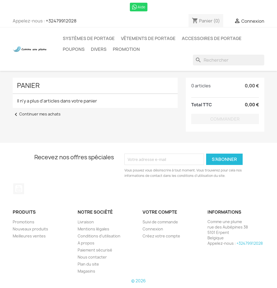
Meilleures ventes (29, 236)
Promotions (23, 221)
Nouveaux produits (30, 228)
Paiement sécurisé (95, 250)
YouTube (18, 188)
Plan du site (88, 264)
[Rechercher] (228, 60)
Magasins (86, 271)
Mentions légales (93, 228)
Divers (99, 49)
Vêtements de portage (148, 38)
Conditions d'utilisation (99, 236)
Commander (225, 119)
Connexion (153, 228)
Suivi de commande (160, 221)
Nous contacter (92, 257)
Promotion (126, 49)
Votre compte (160, 212)
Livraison (86, 221)
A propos (86, 243)
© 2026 (138, 281)
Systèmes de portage (89, 38)
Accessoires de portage (212, 38)
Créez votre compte (161, 236)
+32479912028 (61, 21)
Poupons (74, 49)
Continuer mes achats (37, 114)
